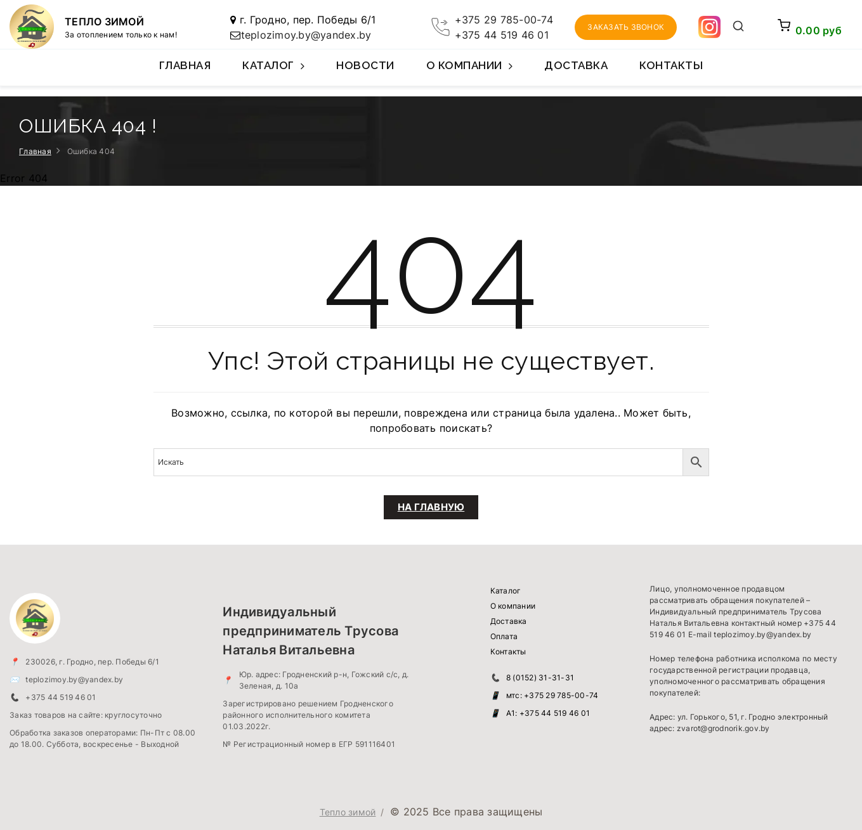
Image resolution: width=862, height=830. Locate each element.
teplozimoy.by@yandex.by (306, 35)
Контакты (671, 65)
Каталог (273, 72)
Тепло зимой (348, 812)
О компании (469, 72)
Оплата (504, 636)
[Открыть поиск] (738, 27)
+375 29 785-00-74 (504, 19)
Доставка (576, 65)
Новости (365, 65)
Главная (185, 65)
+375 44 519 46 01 (502, 35)
